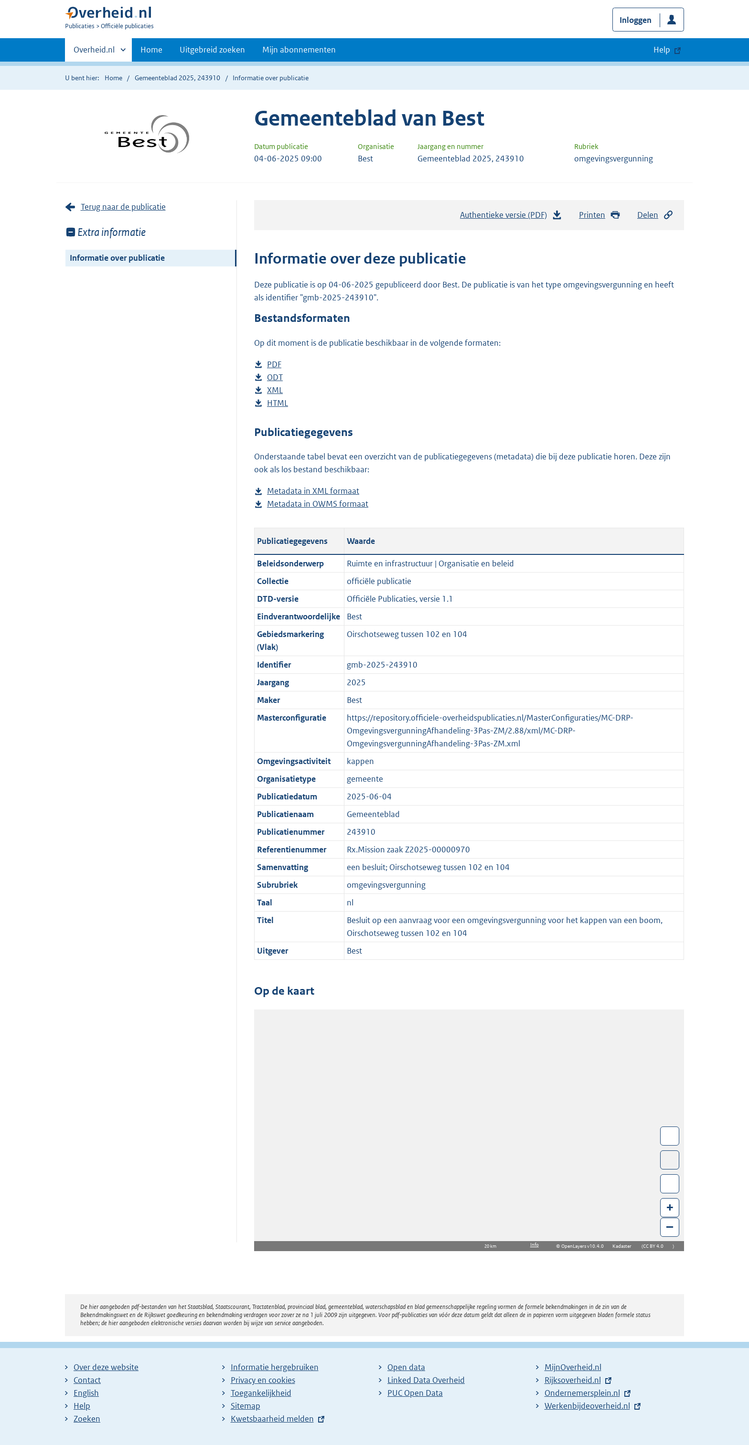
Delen (655, 215)
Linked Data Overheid (426, 1380)
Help (82, 1406)
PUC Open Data (415, 1393)
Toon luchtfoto (670, 1160)
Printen (600, 215)
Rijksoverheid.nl (573, 1380)
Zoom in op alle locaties (670, 1184)
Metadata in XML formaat (313, 491)
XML (275, 390)
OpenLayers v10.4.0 (584, 1246)
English (86, 1393)
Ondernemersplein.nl (582, 1393)
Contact (87, 1380)
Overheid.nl (94, 52)
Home (151, 49)
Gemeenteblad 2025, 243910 (177, 78)
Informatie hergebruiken (275, 1367)
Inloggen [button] (636, 20)
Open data (406, 1367)
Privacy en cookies (263, 1380)
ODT (275, 377)
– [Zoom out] (670, 1226)
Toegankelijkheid (261, 1393)
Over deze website (106, 1367)
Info (534, 1244)
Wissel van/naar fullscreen (670, 1136)
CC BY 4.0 (655, 1246)
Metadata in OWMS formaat (317, 504)
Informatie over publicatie (117, 258)
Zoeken (87, 1418)
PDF (274, 364)
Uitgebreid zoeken (212, 49)
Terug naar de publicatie (123, 207)
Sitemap (245, 1406)
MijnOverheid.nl (573, 1367)
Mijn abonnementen (299, 49)
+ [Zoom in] (670, 1207)
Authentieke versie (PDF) (511, 217)
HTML (277, 403)
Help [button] (661, 49)
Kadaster (624, 1246)
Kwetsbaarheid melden (272, 1418)
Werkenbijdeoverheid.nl (587, 1406)
